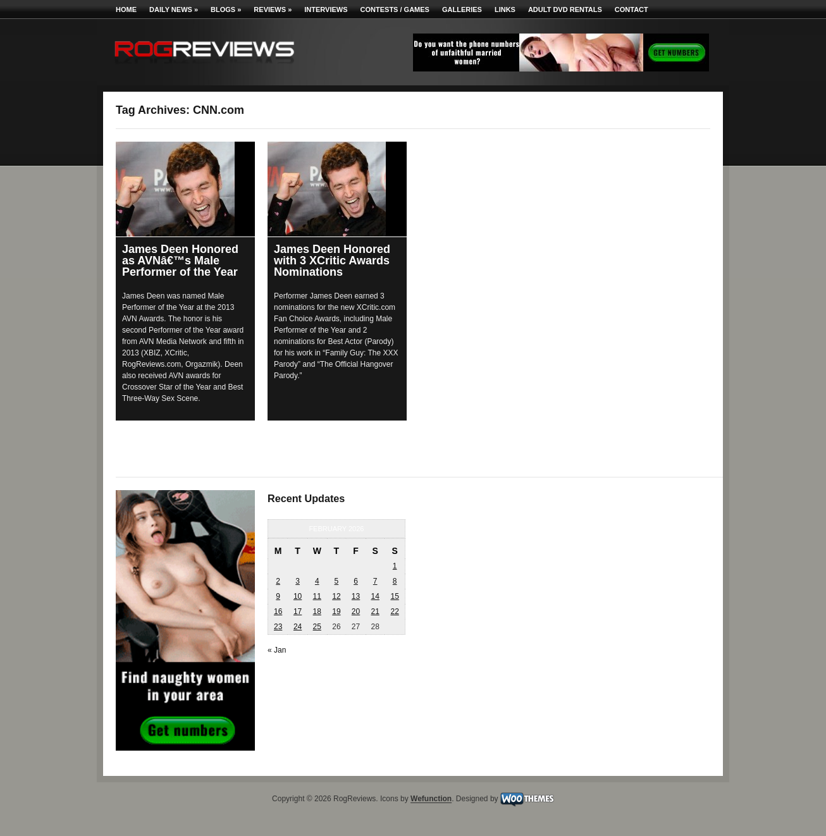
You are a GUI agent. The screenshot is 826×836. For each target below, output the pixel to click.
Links (505, 9)
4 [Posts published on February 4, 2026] (317, 581)
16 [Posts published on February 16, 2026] (278, 611)
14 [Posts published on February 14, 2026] (375, 596)
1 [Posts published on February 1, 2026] (395, 566)
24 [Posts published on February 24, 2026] (297, 626)
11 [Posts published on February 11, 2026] (317, 596)
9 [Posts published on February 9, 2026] (278, 596)
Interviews (325, 9)
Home (126, 9)
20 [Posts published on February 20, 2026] (356, 611)
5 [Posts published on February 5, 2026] (337, 581)
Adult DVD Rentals (565, 9)
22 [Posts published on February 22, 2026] (394, 611)
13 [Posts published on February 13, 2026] (356, 596)
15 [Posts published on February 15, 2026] (394, 596)
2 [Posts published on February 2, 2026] (278, 581)
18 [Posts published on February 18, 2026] (317, 611)
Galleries (462, 9)
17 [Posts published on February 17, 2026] (297, 611)
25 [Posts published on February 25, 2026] (317, 626)
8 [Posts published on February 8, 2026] (395, 581)
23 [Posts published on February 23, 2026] (278, 626)
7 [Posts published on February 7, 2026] (375, 581)
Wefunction (431, 799)
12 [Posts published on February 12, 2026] (336, 596)
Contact (631, 9)
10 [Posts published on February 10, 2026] (297, 596)
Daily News (173, 9)
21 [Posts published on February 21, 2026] (375, 611)
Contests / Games (395, 9)
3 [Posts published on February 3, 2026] (297, 581)
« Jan (277, 650)
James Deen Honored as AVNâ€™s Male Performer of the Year (180, 260)
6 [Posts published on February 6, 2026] (356, 581)
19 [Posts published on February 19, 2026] (336, 611)
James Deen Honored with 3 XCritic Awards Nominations (332, 260)
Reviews (273, 9)
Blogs (226, 9)
